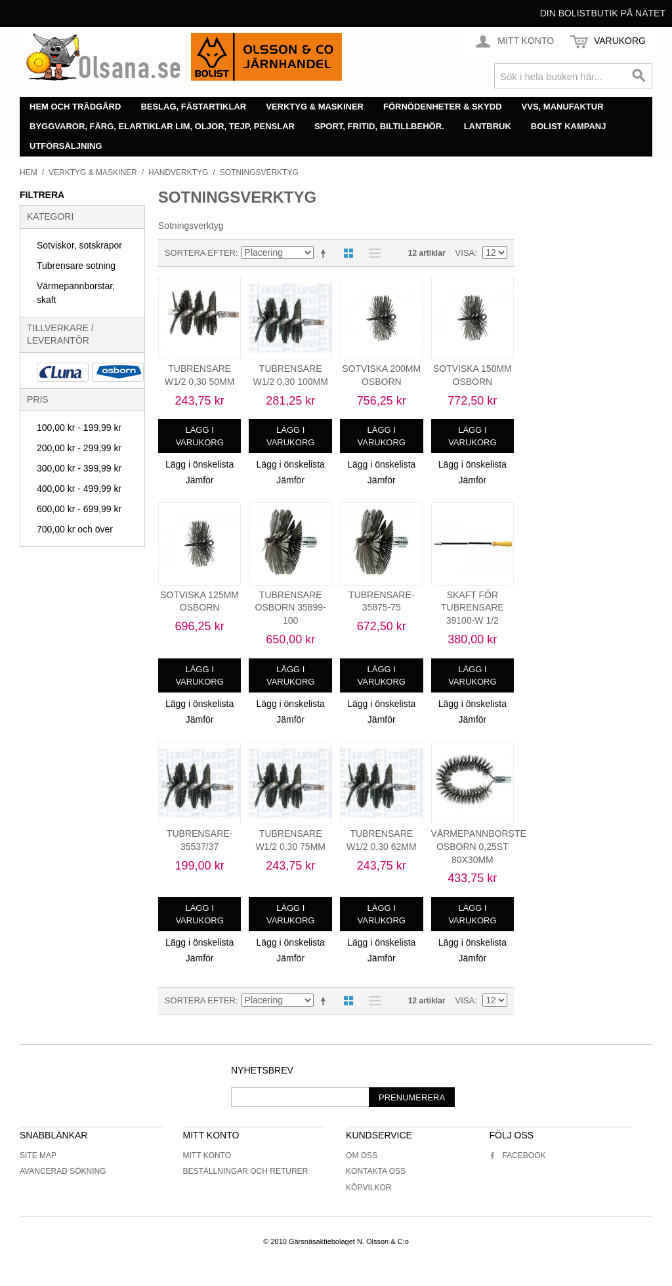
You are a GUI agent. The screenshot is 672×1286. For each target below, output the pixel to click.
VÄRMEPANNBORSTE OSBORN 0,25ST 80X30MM (478, 846)
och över (75, 529)
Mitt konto (207, 1155)
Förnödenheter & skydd (442, 106)
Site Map (38, 1155)
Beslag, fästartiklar (193, 106)
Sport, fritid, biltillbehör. (379, 126)
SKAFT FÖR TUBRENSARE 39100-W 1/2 (472, 608)
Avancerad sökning (63, 1171)
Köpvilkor (368, 1187)
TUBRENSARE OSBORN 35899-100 (290, 608)
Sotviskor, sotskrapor (79, 245)
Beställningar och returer (245, 1171)
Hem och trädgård (75, 106)
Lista (371, 253)
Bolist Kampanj (568, 126)
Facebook (517, 1155)
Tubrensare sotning (76, 265)
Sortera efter (200, 253)
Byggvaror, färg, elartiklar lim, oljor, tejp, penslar (162, 126)
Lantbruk (487, 126)
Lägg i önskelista (199, 464)
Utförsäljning (66, 146)
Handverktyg (178, 172)
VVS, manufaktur (563, 106)
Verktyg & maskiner (315, 106)
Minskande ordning (325, 253)
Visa (465, 253)
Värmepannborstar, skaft (76, 293)
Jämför (200, 480)
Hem (28, 172)
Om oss (361, 1155)
